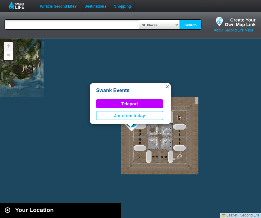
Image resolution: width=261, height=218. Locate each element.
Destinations (95, 5)
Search (190, 25)
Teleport (129, 103)
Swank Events (112, 90)
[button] (167, 86)
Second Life (19, 6)
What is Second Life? (58, 5)
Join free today (129, 115)
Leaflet (229, 215)
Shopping (122, 5)
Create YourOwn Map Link (240, 22)
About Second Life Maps (233, 30)
